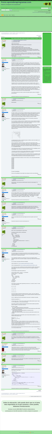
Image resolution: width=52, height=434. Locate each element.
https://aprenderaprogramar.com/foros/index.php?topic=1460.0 (41, 12)
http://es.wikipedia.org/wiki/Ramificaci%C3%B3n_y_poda (29, 265)
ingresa (12, 8)
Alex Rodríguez (5, 343)
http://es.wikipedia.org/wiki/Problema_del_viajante (26, 263)
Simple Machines (27, 432)
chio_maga (4, 40)
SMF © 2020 (23, 432)
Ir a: (29, 396)
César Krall (4, 59)
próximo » (40, 35)
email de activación (21, 8)
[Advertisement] (26, 24)
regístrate (14, 8)
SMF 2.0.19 (20, 432)
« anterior (37, 35)
